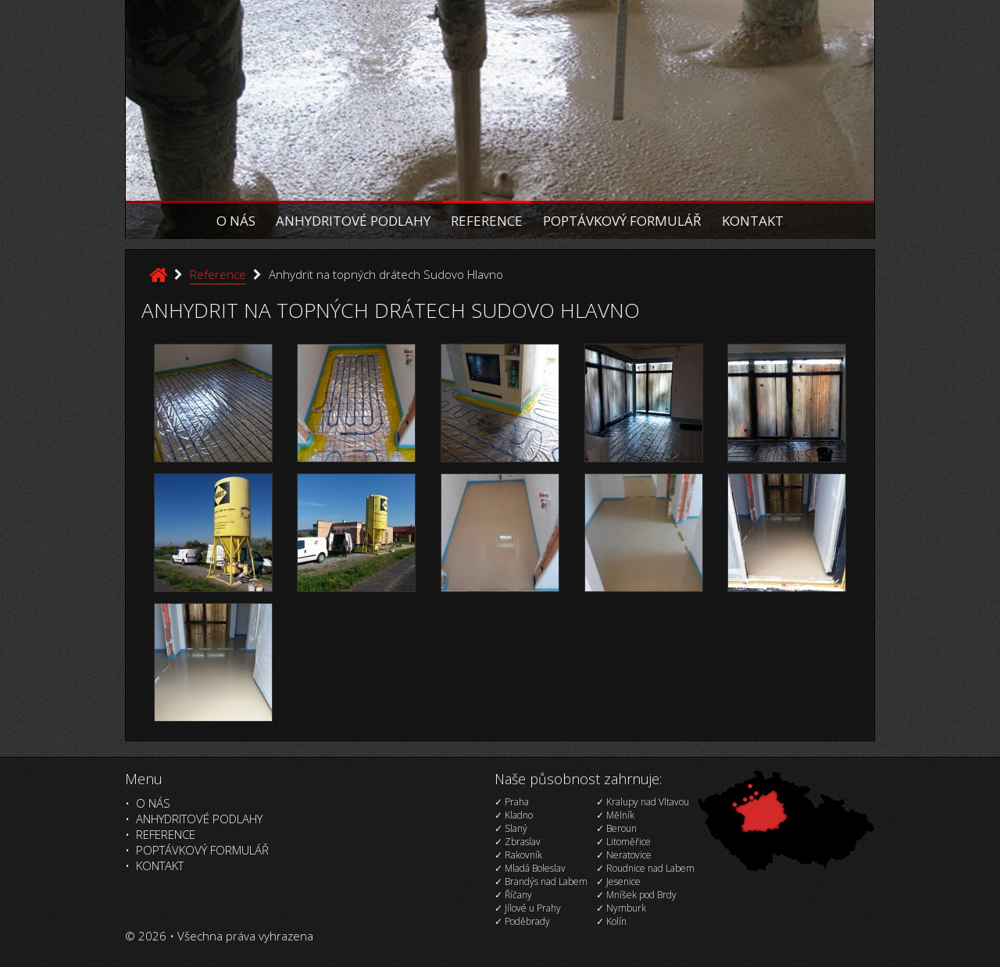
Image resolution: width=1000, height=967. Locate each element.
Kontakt (753, 221)
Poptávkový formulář (622, 221)
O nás (235, 221)
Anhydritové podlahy (353, 221)
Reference (487, 221)
